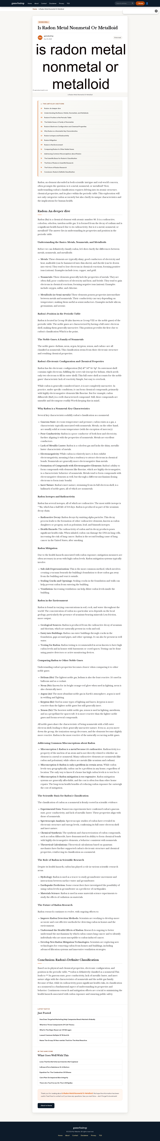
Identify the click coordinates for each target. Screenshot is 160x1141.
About (36, 3)
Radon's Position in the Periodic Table (57, 118)
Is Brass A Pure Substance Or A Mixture (54, 1067)
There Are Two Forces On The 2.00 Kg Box (56, 1083)
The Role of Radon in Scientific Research (58, 163)
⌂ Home (140, 3)
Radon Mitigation (50, 140)
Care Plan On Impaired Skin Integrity (54, 1077)
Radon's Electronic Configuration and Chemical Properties (65, 127)
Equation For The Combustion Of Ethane (55, 1072)
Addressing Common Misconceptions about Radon (62, 154)
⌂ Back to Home (46, 1105)
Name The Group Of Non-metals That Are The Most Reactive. (63, 1040)
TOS (68, 3)
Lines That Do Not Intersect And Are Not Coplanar (59, 1062)
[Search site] (125, 3)
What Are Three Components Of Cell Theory (57, 1025)
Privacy (61, 3)
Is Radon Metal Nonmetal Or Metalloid (77, 1093)
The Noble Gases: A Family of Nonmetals (59, 122)
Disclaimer (52, 3)
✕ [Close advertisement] (156, 11)
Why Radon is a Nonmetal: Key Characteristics (61, 131)
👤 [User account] (147, 3)
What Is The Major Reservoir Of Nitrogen (55, 1030)
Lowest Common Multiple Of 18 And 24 (54, 1035)
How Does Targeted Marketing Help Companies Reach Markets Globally (67, 1019)
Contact (44, 3)
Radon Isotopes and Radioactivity (56, 136)
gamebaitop (18, 3)
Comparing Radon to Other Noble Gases (59, 149)
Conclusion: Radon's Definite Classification (59, 172)
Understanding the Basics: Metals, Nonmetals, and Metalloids (66, 113)
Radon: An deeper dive (52, 108)
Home (30, 3)
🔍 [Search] (133, 3)
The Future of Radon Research (55, 167)
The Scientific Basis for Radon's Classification (60, 158)
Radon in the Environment (53, 145)
